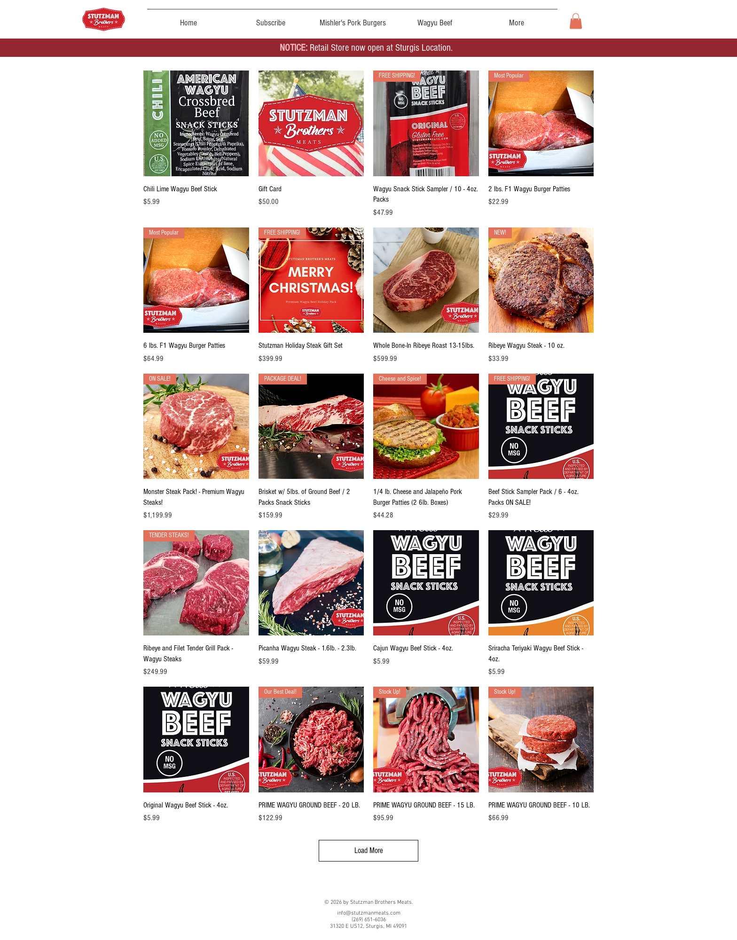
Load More (368, 850)
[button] (575, 21)
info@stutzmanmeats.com (368, 913)
